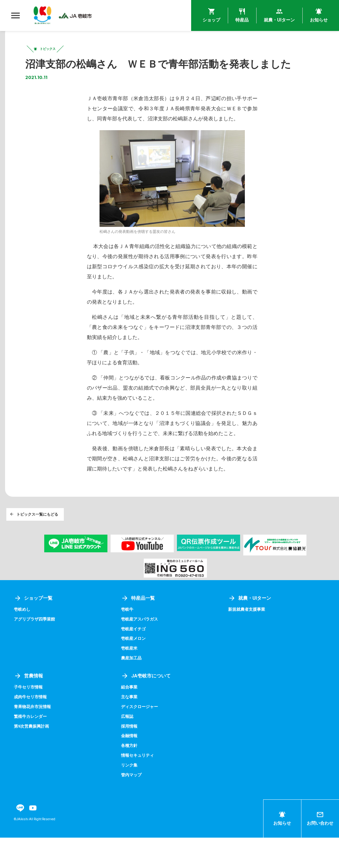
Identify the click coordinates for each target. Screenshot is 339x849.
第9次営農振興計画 (33, 738)
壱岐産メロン (134, 651)
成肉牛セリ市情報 (31, 709)
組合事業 (130, 699)
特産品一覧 (138, 611)
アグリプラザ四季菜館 (36, 632)
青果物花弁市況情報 (34, 718)
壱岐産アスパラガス (141, 632)
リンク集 (130, 776)
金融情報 (130, 747)
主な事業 (130, 709)
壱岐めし (23, 622)
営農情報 (29, 688)
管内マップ (132, 786)
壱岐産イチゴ (134, 641)
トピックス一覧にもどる (34, 526)
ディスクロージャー (141, 718)
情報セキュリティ (138, 766)
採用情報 (130, 738)
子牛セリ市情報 (29, 699)
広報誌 (127, 728)
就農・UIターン (250, 611)
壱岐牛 (127, 622)
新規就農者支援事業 (248, 622)
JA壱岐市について (147, 688)
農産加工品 (132, 670)
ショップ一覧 (34, 611)
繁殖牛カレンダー (31, 728)
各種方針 (130, 757)
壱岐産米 (130, 661)
